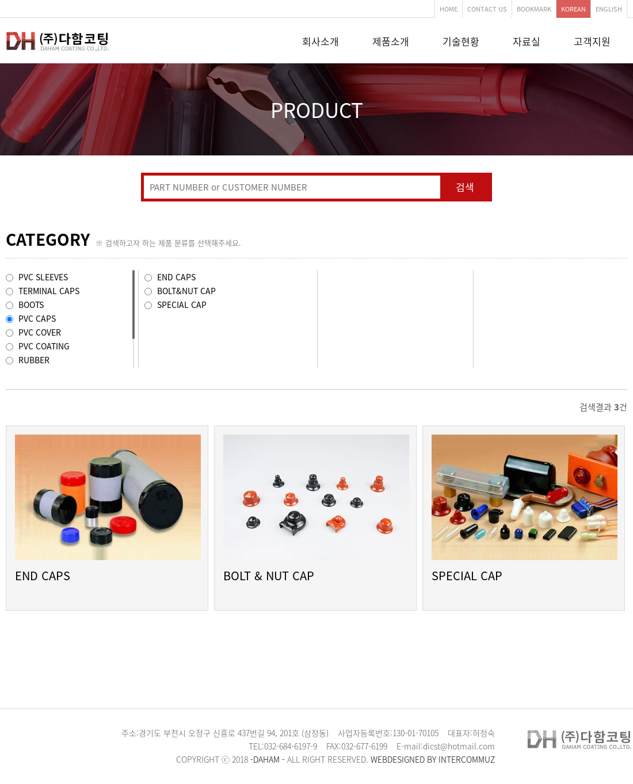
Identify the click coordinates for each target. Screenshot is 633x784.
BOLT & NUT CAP (268, 575)
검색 (465, 187)
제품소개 (390, 41)
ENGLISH (609, 9)
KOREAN (573, 9)
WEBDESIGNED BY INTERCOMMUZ (433, 759)
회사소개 (320, 41)
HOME (448, 9)
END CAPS (42, 575)
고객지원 (592, 41)
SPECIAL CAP (467, 575)
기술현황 (461, 41)
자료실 (526, 41)
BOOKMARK (534, 9)
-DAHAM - (267, 759)
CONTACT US (487, 9)
